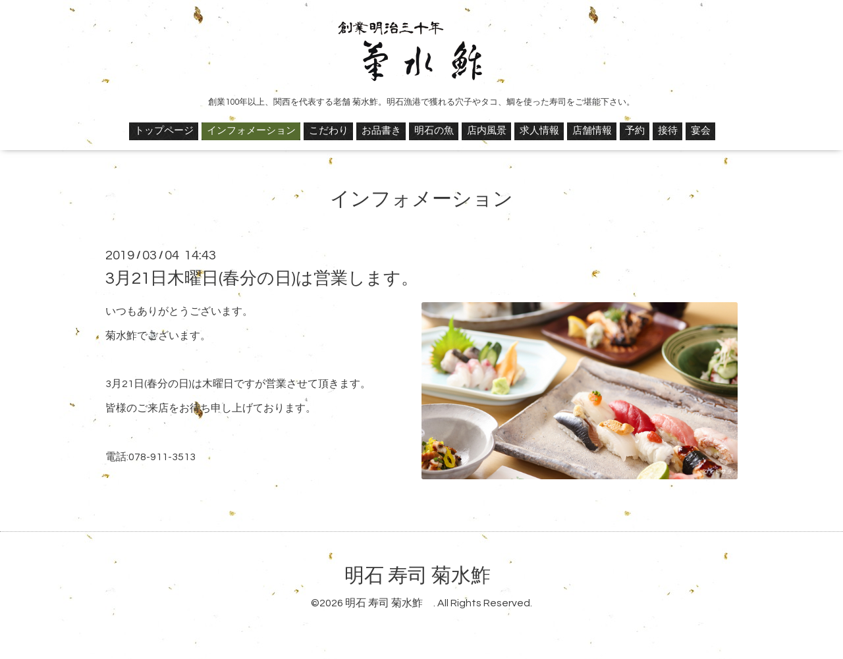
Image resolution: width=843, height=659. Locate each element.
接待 (668, 131)
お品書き (381, 131)
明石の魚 (434, 131)
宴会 (701, 131)
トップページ (164, 131)
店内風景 (486, 131)
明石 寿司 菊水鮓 (427, 576)
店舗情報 (592, 131)
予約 (635, 131)
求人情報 (539, 131)
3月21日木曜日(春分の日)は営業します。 (261, 278)
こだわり (328, 131)
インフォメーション (251, 131)
